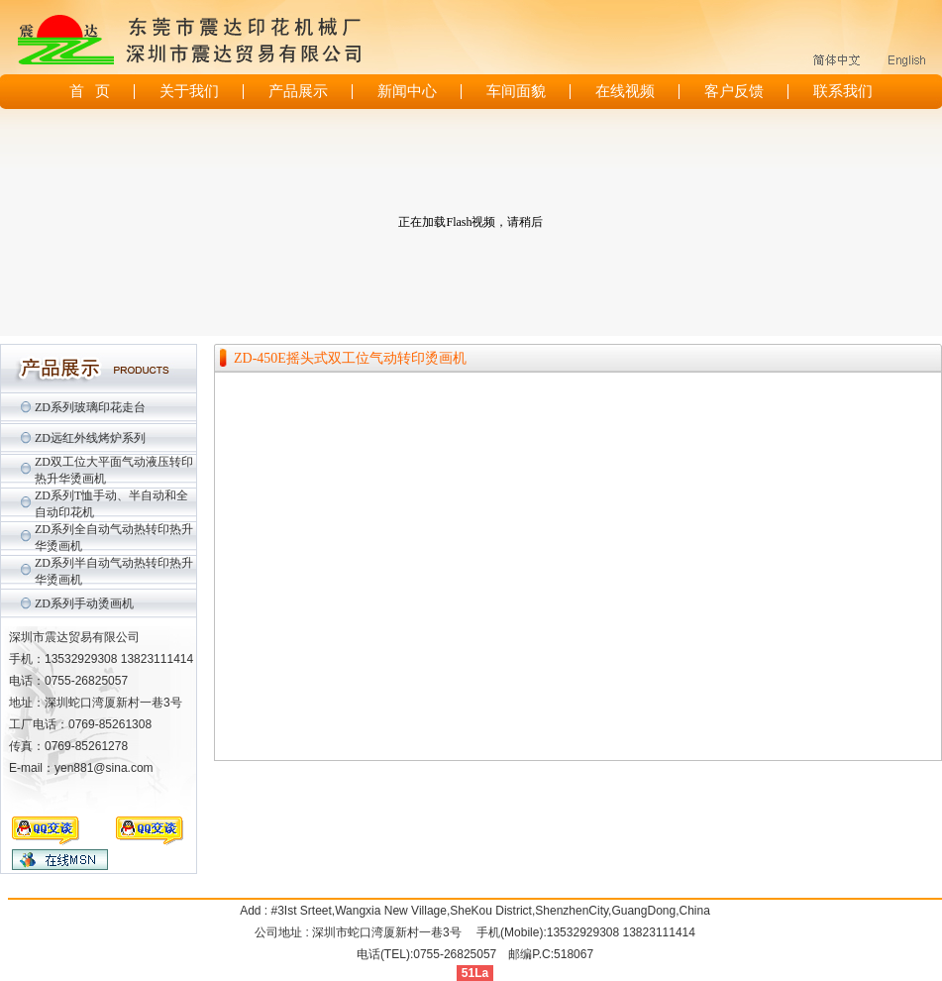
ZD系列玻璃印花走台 (90, 407)
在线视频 (625, 91)
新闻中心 (407, 91)
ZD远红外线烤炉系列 (90, 438)
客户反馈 (734, 91)
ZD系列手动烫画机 (84, 603)
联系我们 (843, 91)
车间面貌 (516, 91)
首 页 (89, 91)
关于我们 (189, 91)
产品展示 (298, 91)
